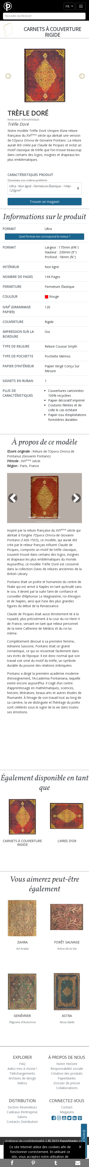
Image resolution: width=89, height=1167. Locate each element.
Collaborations (67, 1088)
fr (67, 6)
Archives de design (22, 1078)
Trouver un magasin (44, 201)
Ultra (40, 188)
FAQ (22, 1064)
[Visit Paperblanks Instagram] (59, 1118)
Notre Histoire (66, 1064)
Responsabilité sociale (66, 1068)
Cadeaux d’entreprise (22, 1112)
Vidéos (22, 1083)
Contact (67, 1107)
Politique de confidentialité (24, 1141)
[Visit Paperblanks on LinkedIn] (75, 1118)
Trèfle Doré (18, 124)
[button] (12, 498)
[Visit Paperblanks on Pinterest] (80, 1118)
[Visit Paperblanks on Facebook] (54, 1118)
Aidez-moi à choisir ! (22, 1068)
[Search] (44, 16)
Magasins (67, 1112)
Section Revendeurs (22, 1107)
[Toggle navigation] (81, 6)
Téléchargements (22, 1073)
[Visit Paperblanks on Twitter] (70, 1118)
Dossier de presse (66, 1083)
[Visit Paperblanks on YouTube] (64, 1118)
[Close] (80, 1147)
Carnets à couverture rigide (52, 32)
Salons (22, 1117)
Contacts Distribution (22, 1121)
